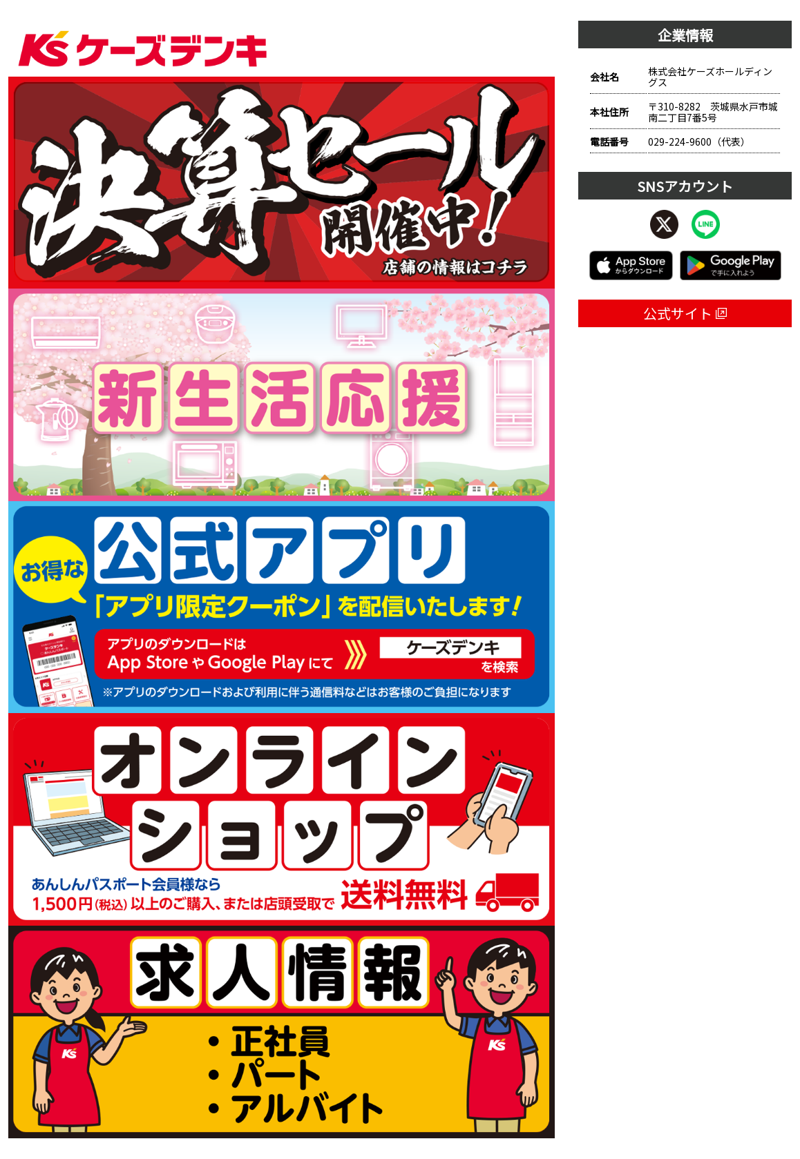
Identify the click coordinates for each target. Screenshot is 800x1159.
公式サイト (685, 313)
